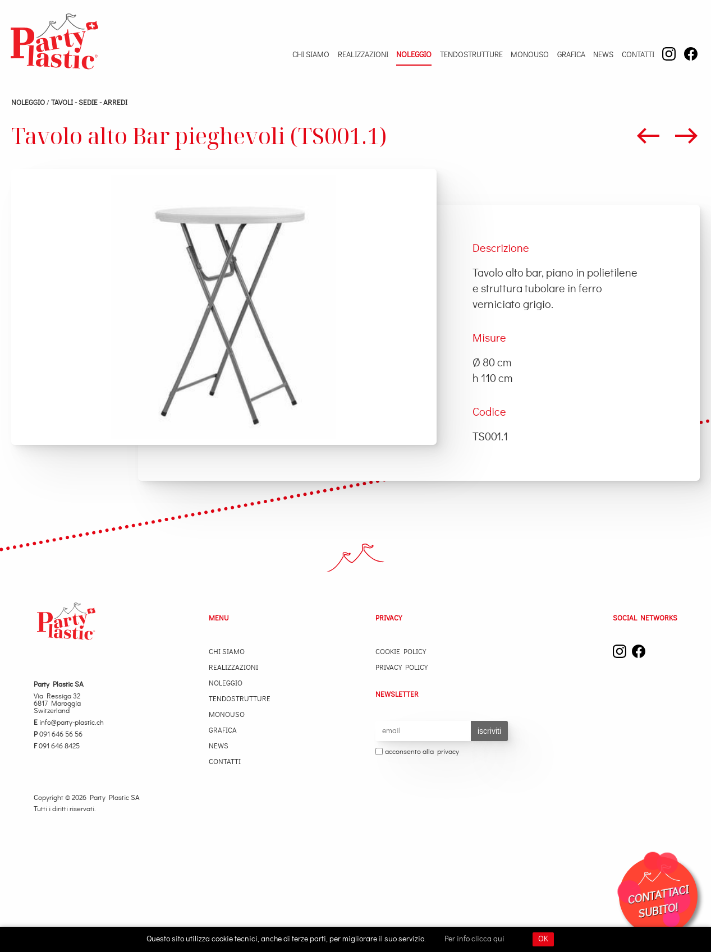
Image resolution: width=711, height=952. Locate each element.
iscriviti (489, 730)
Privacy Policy (401, 668)
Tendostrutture (471, 55)
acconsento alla (417, 752)
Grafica (571, 55)
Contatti (638, 55)
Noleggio (414, 55)
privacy (448, 752)
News (603, 55)
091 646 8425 (57, 746)
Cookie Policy (400, 652)
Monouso (530, 55)
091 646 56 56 (58, 734)
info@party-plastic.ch (69, 722)
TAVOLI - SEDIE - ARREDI (89, 103)
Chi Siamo (310, 55)
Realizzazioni (363, 55)
